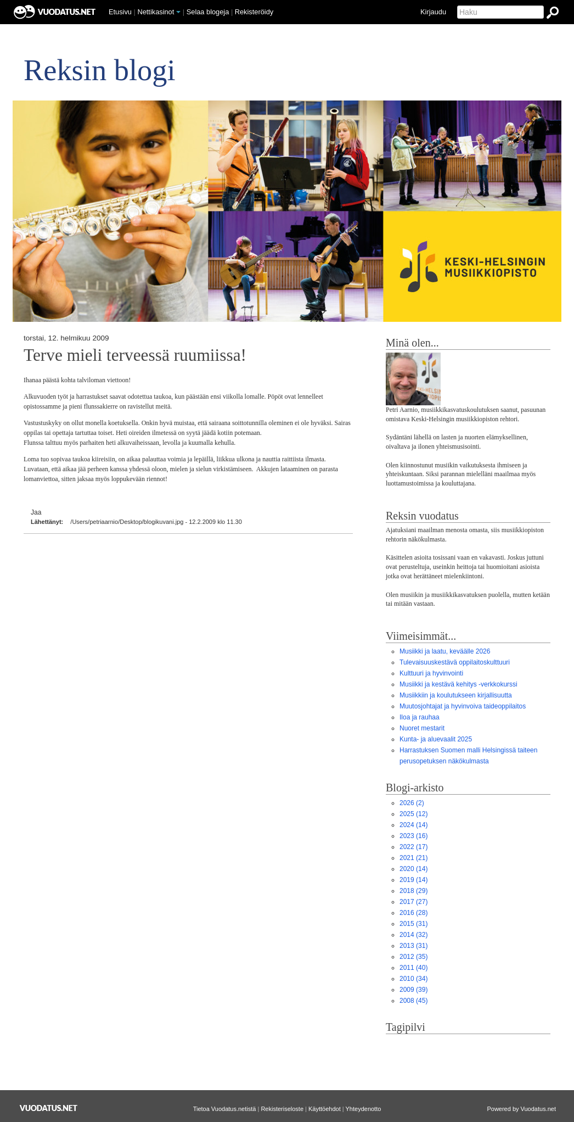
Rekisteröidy (254, 12)
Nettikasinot (155, 12)
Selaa (208, 12)
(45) (413, 1000)
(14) (413, 825)
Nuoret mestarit (421, 728)
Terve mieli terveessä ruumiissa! (135, 355)
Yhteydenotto (363, 1109)
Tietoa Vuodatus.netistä (224, 1109)
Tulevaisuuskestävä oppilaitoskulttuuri (454, 662)
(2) (411, 803)
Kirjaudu (433, 12)
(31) (413, 924)
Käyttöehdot (324, 1109)
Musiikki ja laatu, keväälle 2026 (444, 651)
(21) (413, 858)
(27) (413, 902)
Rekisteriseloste (282, 1109)
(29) (413, 891)
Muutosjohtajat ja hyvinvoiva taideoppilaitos (462, 706)
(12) (413, 814)
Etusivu (120, 12)
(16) (413, 836)
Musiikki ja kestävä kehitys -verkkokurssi (458, 684)
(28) (413, 913)
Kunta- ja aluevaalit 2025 (435, 739)
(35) (413, 957)
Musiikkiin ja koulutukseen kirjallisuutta (455, 695)
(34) (413, 979)
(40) (413, 968)
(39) (413, 989)
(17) (413, 847)
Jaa (36, 512)
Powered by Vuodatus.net (521, 1109)
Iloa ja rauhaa (419, 717)
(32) (413, 935)
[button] (178, 12)
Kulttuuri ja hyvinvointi (431, 673)
